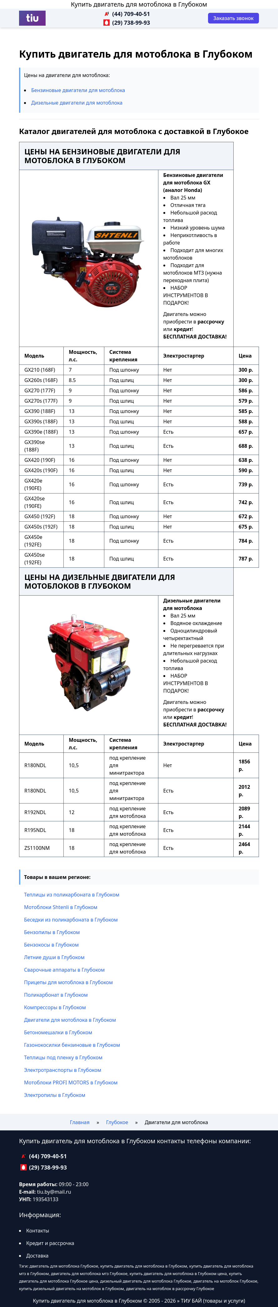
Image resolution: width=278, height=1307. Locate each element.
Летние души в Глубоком (54, 957)
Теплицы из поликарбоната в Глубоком (71, 894)
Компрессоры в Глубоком (55, 1007)
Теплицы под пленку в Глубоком (63, 1057)
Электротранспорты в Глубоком (62, 1070)
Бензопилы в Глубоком (52, 932)
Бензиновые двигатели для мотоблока (78, 90)
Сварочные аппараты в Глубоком (64, 969)
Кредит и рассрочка (50, 1243)
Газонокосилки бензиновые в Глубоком (72, 1044)
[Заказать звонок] (233, 18)
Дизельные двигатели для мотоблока (76, 102)
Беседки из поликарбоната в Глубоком (71, 919)
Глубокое (117, 1122)
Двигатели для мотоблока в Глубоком (70, 1019)
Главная (80, 1122)
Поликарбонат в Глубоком (56, 994)
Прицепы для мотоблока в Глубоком (68, 982)
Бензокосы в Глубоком (51, 944)
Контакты (37, 1230)
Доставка (37, 1255)
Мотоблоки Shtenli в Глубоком (60, 907)
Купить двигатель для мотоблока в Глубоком (139, 4)
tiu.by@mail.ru (54, 1191)
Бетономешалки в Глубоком (58, 1032)
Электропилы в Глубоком (54, 1095)
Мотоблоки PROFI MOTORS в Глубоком (71, 1082)
